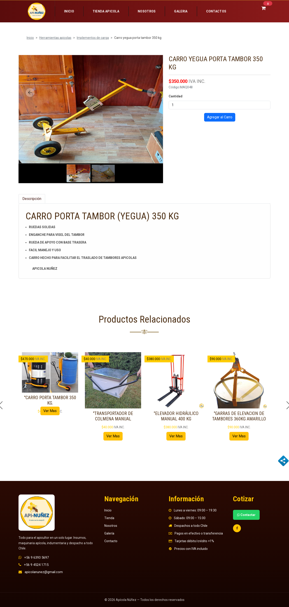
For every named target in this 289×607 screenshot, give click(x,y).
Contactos (216, 11)
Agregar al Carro (219, 117)
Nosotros (147, 11)
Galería (109, 533)
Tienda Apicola (106, 11)
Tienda (109, 518)
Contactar (246, 515)
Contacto (110, 541)
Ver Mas (50, 411)
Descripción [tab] (31, 199)
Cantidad (175, 96)
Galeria (180, 11)
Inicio (69, 11)
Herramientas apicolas (55, 38)
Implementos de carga (93, 38)
